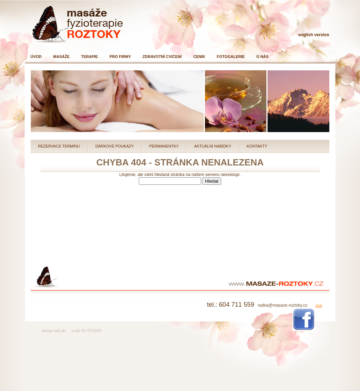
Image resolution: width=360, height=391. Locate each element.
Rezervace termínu (59, 146)
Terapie (89, 56)
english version (313, 34)
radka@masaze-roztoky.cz (282, 305)
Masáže (61, 56)
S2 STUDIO (91, 330)
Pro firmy (120, 56)
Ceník (199, 56)
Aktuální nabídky (212, 146)
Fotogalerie (231, 56)
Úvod (36, 56)
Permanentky (164, 146)
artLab (59, 330)
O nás (262, 56)
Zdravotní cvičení (162, 56)
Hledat (212, 181)
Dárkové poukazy (114, 146)
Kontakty (257, 146)
